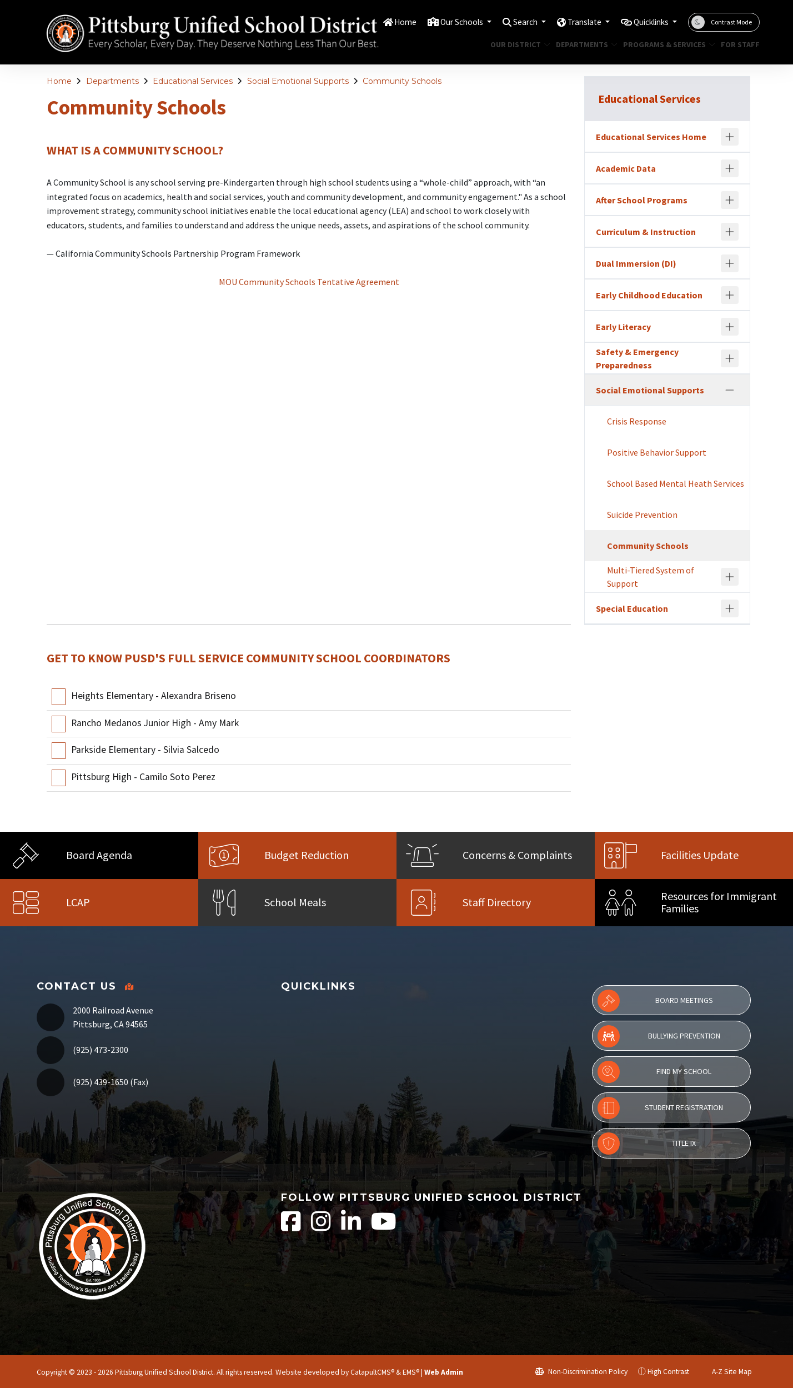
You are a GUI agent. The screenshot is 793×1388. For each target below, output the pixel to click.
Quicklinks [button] (647, 22)
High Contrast (668, 1371)
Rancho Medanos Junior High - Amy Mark (155, 723)
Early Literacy (623, 326)
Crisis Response (636, 421)
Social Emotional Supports (298, 81)
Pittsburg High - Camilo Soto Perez (143, 777)
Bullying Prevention (659, 1036)
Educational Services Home (651, 136)
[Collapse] (730, 390)
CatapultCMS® (372, 1372)
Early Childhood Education (649, 295)
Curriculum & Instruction (646, 231)
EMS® (411, 1372)
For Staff (738, 44)
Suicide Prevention (642, 514)
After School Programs (641, 200)
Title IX (647, 1143)
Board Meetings (655, 1001)
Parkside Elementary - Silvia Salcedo (145, 750)
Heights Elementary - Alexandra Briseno (153, 696)
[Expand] (730, 137)
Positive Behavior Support (656, 452)
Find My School (654, 1072)
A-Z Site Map (726, 1371)
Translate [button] (573, 22)
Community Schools (402, 81)
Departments (583, 44)
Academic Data (626, 168)
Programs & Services (664, 44)
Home (377, 22)
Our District (517, 44)
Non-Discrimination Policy (581, 1371)
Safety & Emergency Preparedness (637, 358)
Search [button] (508, 22)
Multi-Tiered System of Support (650, 577)
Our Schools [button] (439, 22)
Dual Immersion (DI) (636, 263)
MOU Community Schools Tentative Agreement (309, 281)
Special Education (632, 608)
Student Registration (660, 1108)
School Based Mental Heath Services (675, 483)
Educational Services (193, 81)
